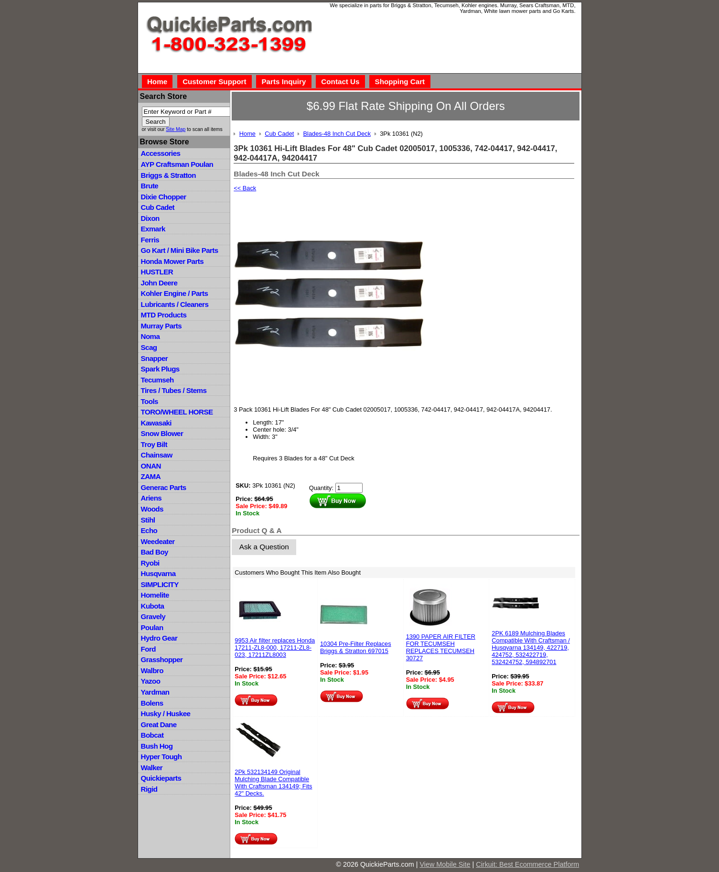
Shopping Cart (400, 81)
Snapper (154, 358)
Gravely (153, 616)
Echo (149, 530)
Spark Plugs (160, 369)
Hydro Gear (159, 638)
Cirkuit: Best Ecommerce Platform (527, 864)
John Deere (159, 283)
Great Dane (159, 724)
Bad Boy (154, 552)
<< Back (245, 188)
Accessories (161, 153)
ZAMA (151, 476)
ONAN (151, 466)
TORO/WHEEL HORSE (177, 412)
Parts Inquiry (283, 81)
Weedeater (158, 541)
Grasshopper (162, 659)
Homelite (155, 595)
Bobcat (152, 735)
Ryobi (150, 563)
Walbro (152, 670)
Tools (149, 401)
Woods (152, 509)
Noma (150, 336)
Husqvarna (158, 573)
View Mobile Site (444, 864)
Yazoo (151, 681)
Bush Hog (157, 746)
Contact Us (340, 81)
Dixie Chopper (163, 197)
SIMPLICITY (160, 584)
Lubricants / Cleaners (175, 304)
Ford (148, 649)
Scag (149, 347)
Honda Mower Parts (172, 261)
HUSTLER (157, 272)
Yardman (155, 692)
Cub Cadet (157, 207)
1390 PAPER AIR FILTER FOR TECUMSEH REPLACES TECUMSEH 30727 (440, 647)
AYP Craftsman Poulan (177, 164)
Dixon (150, 218)
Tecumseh (157, 380)
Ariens (151, 498)
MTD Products (164, 315)
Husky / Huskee (166, 713)
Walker (152, 767)
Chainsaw (156, 455)
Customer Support (214, 81)
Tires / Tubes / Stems (174, 390)
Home (157, 81)
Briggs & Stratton (168, 175)
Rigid (149, 789)
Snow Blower (162, 433)
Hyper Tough (161, 756)
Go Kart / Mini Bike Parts (179, 250)
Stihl (148, 520)
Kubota (152, 606)
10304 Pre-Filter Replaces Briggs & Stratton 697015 (355, 647)
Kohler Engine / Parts (174, 293)
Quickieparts (161, 778)
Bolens (152, 703)
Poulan (152, 627)
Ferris (150, 240)
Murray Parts (161, 326)
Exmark (153, 229)
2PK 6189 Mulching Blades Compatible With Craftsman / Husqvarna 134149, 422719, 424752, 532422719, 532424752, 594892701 (531, 647)
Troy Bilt (154, 444)
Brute (150, 186)
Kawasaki (156, 423)
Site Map (175, 129)
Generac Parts (163, 487)
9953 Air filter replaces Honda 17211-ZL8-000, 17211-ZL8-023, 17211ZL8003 (275, 647)
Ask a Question (264, 547)
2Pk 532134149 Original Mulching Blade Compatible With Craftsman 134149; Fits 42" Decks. (273, 782)
